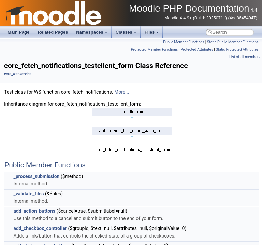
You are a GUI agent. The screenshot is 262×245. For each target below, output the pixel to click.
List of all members (244, 57)
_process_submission (36, 176)
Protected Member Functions (154, 49)
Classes (126, 32)
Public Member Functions (183, 42)
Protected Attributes (196, 49)
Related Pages (53, 32)
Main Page (18, 32)
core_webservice (17, 74)
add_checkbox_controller (40, 228)
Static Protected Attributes (237, 49)
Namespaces (91, 32)
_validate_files (28, 193)
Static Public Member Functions (233, 42)
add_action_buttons (34, 211)
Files (152, 32)
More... (121, 92)
